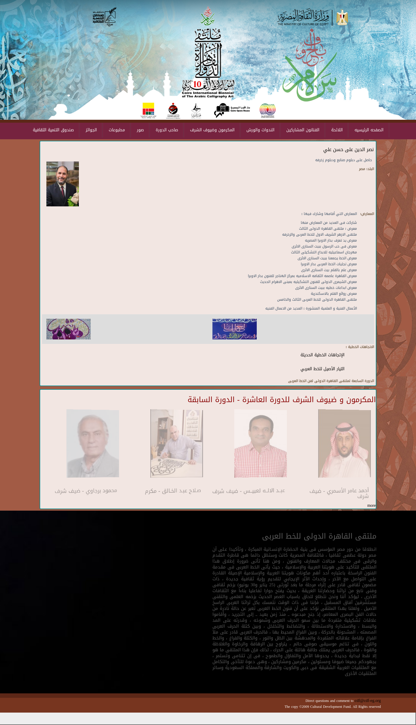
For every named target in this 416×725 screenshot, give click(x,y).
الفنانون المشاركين (302, 130)
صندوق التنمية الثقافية (53, 130)
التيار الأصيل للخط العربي (322, 369)
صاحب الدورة (167, 130)
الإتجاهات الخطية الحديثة (322, 355)
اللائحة (337, 130)
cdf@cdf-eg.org (368, 701)
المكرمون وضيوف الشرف (212, 130)
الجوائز (91, 130)
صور (140, 130)
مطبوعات (117, 130)
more (371, 505)
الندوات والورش (260, 130)
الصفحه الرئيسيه (369, 130)
